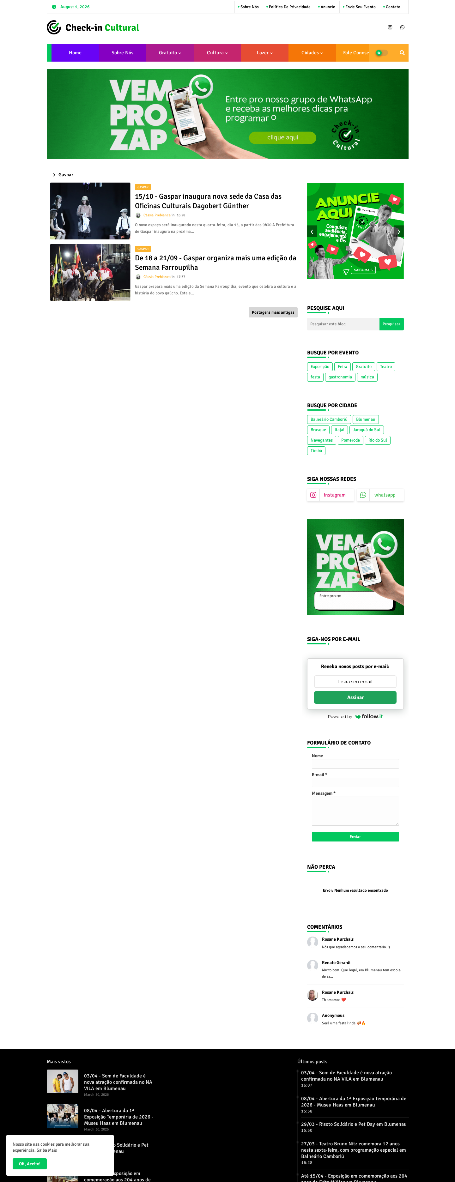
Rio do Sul (377, 440)
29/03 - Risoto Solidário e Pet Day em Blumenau (116, 1148)
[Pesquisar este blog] (343, 324)
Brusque (318, 429)
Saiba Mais (47, 1150)
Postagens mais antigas (273, 312)
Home (75, 53)
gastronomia (340, 377)
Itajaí (339, 429)
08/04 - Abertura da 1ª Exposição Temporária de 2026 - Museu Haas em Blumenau (119, 1116)
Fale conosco (357, 53)
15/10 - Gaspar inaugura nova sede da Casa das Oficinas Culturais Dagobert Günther (208, 201)
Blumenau (365, 419)
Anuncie (327, 6)
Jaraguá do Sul (366, 429)
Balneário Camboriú (329, 419)
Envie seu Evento (360, 6)
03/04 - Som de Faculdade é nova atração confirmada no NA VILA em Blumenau (118, 1082)
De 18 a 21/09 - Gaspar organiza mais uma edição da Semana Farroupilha (215, 262)
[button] (402, 52)
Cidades (310, 53)
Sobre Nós (249, 6)
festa (315, 377)
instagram (335, 495)
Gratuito (168, 53)
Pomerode (350, 440)
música (367, 377)
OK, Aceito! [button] (29, 1164)
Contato (392, 6)
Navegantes (322, 440)
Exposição (320, 366)
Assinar (355, 697)
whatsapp (384, 495)
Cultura (215, 53)
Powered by (355, 716)
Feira (342, 366)
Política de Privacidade (289, 6)
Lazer (263, 53)
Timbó (316, 450)
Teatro (386, 366)
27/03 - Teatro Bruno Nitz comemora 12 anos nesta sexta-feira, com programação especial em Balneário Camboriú (353, 1150)
